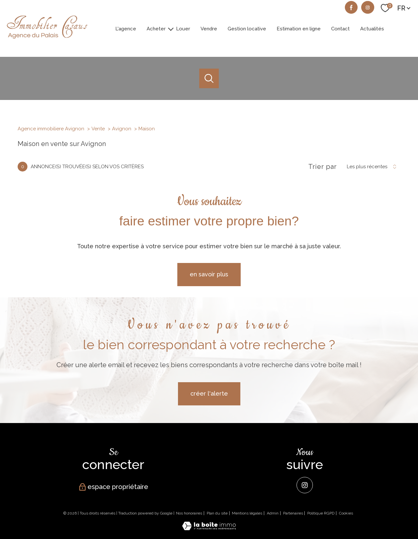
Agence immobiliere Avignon (51, 129)
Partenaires (293, 513)
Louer (183, 28)
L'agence (125, 28)
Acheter (156, 28)
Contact (340, 28)
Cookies (346, 513)
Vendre (209, 28)
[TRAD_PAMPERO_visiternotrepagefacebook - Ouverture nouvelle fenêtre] (351, 7)
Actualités (372, 28)
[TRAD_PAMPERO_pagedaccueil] (47, 40)
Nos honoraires (189, 513)
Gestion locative (247, 28)
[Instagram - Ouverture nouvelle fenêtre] (305, 485)
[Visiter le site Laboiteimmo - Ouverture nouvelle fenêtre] (209, 528)
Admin (273, 513)
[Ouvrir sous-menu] (171, 28)
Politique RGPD (320, 513)
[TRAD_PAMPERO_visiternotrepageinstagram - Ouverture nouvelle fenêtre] (367, 7)
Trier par (322, 167)
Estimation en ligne (299, 28)
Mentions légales (247, 513)
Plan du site (217, 513)
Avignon (121, 129)
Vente (98, 129)
